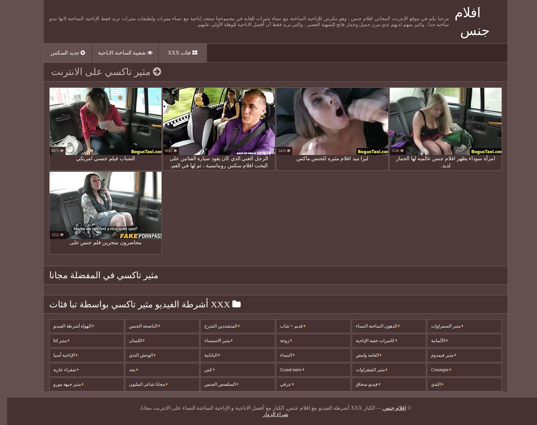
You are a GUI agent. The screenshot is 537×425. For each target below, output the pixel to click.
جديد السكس (61, 53)
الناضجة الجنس (137, 326)
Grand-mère (285, 369)
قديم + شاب (285, 326)
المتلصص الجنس (214, 384)
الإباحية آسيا (58, 355)
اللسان (130, 340)
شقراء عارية (59, 369)
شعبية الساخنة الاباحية (118, 53)
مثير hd (54, 340)
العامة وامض (361, 355)
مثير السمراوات (440, 326)
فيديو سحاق (361, 384)
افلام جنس (386, 408)
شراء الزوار (269, 414)
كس (202, 369)
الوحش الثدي (135, 355)
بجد (126, 369)
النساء (280, 355)
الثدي (430, 384)
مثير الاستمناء (211, 340)
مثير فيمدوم (436, 355)
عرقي (280, 384)
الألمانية (432, 340)
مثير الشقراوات (364, 369)
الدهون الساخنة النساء (371, 326)
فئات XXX (175, 53)
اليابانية (205, 355)
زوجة (279, 340)
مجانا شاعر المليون (141, 384)
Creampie (434, 369)
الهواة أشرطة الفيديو (66, 326)
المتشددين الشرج (215, 326)
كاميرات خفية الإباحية (369, 340)
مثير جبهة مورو (61, 384)
